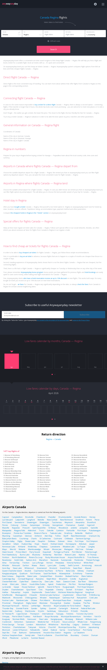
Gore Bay (6, 568)
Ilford (4, 638)
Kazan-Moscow (44, 482)
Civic (41, 589)
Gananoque (35, 525)
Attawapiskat (64, 573)
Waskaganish (21, 595)
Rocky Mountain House (55, 557)
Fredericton (61, 584)
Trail (14, 632)
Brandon (59, 576)
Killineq (80, 571)
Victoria (42, 627)
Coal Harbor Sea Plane (43, 571)
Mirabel (43, 597)
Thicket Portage (93, 560)
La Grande (6, 587)
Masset (88, 568)
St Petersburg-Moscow (12, 457)
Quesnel (52, 608)
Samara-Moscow (45, 484)
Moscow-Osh (78, 489)
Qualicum (23, 573)
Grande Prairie (22, 608)
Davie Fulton (50, 592)
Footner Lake (7, 600)
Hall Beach (37, 616)
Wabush (79, 619)
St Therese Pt (8, 614)
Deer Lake (49, 581)
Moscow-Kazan (44, 475)
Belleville (78, 533)
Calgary (76, 624)
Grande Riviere (80, 517)
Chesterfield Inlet (9, 581)
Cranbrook (6, 622)
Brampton (6, 533)
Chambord (40, 517)
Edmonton (93, 581)
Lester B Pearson (20, 630)
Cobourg (14, 525)
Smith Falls (18, 560)
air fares (21, 284)
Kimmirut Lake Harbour (50, 595)
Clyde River (24, 581)
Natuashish (82, 597)
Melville (41, 520)
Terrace (20, 624)
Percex (5, 525)
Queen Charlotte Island (12, 571)
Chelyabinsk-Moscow (80, 475)
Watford (88, 533)
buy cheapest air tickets (27, 252)
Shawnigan (44, 522)
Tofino (58, 536)
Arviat (4, 584)
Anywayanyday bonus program (32, 272)
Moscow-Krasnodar (12, 475)
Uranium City (94, 536)
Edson (24, 584)
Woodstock (63, 528)
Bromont (53, 568)
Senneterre (19, 522)
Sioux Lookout (68, 622)
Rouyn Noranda (51, 616)
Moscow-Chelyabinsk (80, 471)
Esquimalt (47, 552)
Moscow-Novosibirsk (80, 455)
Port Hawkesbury (9, 554)
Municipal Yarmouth (10, 606)
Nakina (82, 554)
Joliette (74, 528)
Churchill (52, 627)
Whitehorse (53, 624)
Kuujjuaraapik (68, 587)
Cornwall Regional (25, 579)
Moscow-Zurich (79, 478)
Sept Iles (5, 632)
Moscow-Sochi (9, 466)
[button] (52, 374)
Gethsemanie (35, 632)
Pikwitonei (14, 638)
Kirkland (21, 546)
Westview (43, 603)
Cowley (62, 565)
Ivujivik (26, 592)
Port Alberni (45, 600)
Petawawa (59, 563)
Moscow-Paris (44, 455)
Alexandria (80, 522)
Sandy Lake (30, 635)
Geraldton (6, 544)
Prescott (26, 528)
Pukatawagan (95, 530)
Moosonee (17, 597)
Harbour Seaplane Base (12, 635)
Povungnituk (55, 603)
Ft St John (56, 622)
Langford (31, 520)
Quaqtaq (76, 603)
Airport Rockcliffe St (76, 557)
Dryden (5, 589)
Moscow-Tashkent (80, 480)
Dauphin (41, 541)
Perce (97, 520)
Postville (84, 611)
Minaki (46, 549)
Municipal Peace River (62, 600)
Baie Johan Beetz (9, 538)
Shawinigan (32, 522)
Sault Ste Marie (50, 573)
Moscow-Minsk (44, 487)
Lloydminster (68, 595)
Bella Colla (70, 571)
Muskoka (36, 554)
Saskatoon (30, 622)
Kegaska (67, 632)
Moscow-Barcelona (80, 460)
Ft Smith (74, 611)
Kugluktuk (83, 579)
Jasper (92, 544)
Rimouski (16, 565)
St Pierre (59, 571)
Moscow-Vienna (45, 469)
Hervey (92, 517)
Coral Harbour (74, 630)
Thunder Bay (7, 608)
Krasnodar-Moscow (12, 478)
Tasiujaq (59, 614)
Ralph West (51, 579)
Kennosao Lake (8, 546)
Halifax (5, 592)
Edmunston (63, 611)
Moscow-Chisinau (45, 460)
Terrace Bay (14, 563)
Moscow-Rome (44, 478)
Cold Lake (93, 597)
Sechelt (69, 589)
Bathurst (23, 632)
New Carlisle (52, 520)
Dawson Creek (69, 581)
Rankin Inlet (7, 611)
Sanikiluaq (51, 611)
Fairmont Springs (83, 538)
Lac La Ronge (37, 563)
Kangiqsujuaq (56, 619)
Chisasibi (33, 595)
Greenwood (42, 568)
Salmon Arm (31, 560)
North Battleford (19, 557)
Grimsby (46, 525)
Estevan (61, 541)
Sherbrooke (30, 611)
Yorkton (5, 557)
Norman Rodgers (85, 584)
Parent (89, 520)
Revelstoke (6, 560)
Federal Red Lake (88, 608)
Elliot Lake (14, 584)
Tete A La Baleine (44, 635)
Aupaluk (87, 600)
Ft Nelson (96, 624)
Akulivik (28, 571)
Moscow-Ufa (44, 473)
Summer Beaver (38, 638)
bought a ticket (19, 207)
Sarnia (62, 630)
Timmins (69, 614)
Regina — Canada (53, 439)
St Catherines (45, 538)
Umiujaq (5, 616)
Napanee (16, 528)
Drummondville (65, 517)
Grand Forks (65, 568)
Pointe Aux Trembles (22, 533)
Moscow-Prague (79, 464)
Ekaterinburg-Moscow (13, 487)
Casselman (17, 536)
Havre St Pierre (53, 587)
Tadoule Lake (55, 533)
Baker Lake (32, 576)
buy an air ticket (26, 256)
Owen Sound (7, 552)
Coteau (24, 525)
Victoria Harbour (74, 563)
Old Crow (79, 549)
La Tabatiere (79, 632)
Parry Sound (34, 552)
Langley (91, 546)
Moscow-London (45, 471)
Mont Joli (6, 630)
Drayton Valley (8, 541)
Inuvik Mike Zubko (37, 584)
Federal (54, 630)
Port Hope (81, 530)
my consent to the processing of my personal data (53, 320)
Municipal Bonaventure (71, 616)
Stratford (79, 520)
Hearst (45, 544)
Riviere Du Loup (35, 557)
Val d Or (97, 616)
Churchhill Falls (61, 635)
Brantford (91, 522)
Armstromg (87, 565)
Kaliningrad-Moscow (80, 469)
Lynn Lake (52, 565)
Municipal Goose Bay (67, 627)
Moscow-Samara (45, 480)
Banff (66, 536)
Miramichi (63, 579)
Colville (73, 579)
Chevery (59, 589)
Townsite (89, 573)
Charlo (34, 538)
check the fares (82, 284)
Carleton (60, 530)
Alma (4, 563)
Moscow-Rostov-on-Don (13, 480)
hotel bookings (90, 272)
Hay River (90, 589)
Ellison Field (81, 595)
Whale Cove (82, 622)
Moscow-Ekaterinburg (13, 484)
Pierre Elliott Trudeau (21, 616)
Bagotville (20, 576)
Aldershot (32, 530)
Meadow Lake (68, 546)
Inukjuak (77, 600)
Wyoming (6, 536)
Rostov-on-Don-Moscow (13, 482)
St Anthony (77, 573)
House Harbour (28, 587)
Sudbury (18, 611)
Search (53, 49)
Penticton (6, 627)
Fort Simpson (92, 541)
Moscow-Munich (11, 491)
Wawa (34, 565)
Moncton (47, 606)
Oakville (50, 530)
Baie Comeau (7, 576)
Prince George (8, 624)
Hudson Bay (26, 544)
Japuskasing (94, 627)
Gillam (16, 544)
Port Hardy (87, 630)
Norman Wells (19, 619)
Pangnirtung (95, 622)
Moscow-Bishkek (79, 482)
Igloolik (41, 587)
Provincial (6, 603)
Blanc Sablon (86, 576)
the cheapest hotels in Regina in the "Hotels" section (30, 213)
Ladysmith (19, 520)
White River (88, 563)
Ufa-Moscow (44, 489)
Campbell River (46, 576)
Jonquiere (84, 528)
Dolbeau (51, 541)
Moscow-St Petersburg (12, 455)
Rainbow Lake (22, 600)
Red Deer (58, 554)
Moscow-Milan (78, 473)
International (47, 614)
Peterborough (91, 552)
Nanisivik (54, 560)
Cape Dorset (22, 614)
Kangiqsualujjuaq (9, 573)
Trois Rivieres (93, 557)
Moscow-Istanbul (11, 489)
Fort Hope (79, 541)
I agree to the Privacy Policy (81, 320)
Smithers (85, 624)
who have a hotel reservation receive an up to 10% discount (45, 278)
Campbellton (17, 517)
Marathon (43, 560)
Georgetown (57, 525)
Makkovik (6, 597)
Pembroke (78, 560)
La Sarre (24, 638)
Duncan (94, 635)
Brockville (29, 517)
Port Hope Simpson (85, 587)
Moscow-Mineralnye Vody (13, 471)
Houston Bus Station (52, 632)
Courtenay (23, 538)
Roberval (74, 608)
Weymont (69, 522)
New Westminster (78, 536)
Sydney (43, 608)
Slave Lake (17, 568)
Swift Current (73, 565)
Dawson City (36, 581)
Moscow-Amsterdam (80, 466)
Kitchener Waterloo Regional (70, 592)
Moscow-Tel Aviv (45, 464)
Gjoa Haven (31, 589)
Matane (22, 549)
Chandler (52, 517)
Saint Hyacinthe (39, 528)
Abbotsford (41, 624)
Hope (37, 544)
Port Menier (77, 552)
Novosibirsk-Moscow (80, 457)
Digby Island (31, 603)
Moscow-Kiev (9, 469)
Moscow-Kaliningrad (80, 462)
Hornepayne (71, 544)
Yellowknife (35, 630)
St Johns (82, 627)
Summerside (66, 560)
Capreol (5, 517)
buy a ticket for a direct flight (45, 105)
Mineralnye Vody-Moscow (13, 473)
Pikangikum (18, 603)
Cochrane (58, 538)
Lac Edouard (7, 520)
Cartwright (63, 608)
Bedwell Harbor (72, 576)
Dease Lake (30, 541)
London (30, 624)
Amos (69, 541)
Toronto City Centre (84, 614)
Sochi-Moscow (9, 464)
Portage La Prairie (61, 552)
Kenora (25, 606)
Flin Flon (72, 584)
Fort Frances (35, 573)
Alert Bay (48, 536)
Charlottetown (17, 589)
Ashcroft (98, 565)
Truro (41, 530)
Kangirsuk (89, 592)
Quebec (67, 603)
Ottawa (34, 600)
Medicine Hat (43, 622)
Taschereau (57, 522)
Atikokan (82, 544)
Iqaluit (50, 584)
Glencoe (28, 536)
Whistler (5, 565)
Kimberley (47, 554)
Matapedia (6, 530)
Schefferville (7, 595)
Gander (34, 608)
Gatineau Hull (68, 597)
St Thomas (92, 554)
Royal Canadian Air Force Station (67, 606)
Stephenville (37, 592)
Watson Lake (70, 554)
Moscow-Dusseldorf (80, 484)
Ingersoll (90, 525)
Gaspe (16, 587)
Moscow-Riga (44, 466)
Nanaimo (40, 579)
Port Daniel (7, 522)
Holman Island (57, 544)
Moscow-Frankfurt (46, 462)
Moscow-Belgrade (79, 487)
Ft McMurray (94, 595)
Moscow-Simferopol (11, 460)
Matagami (68, 549)
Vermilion (87, 616)
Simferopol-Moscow (11, 462)
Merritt (13, 549)
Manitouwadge (34, 549)
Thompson (34, 614)
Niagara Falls (19, 530)
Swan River (77, 568)
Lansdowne (55, 546)
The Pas (86, 603)
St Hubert (79, 589)
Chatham (90, 571)
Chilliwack (69, 538)
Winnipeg (69, 619)
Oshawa (89, 549)
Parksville (70, 530)
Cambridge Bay (8, 579)
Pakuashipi (15, 592)
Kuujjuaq (6, 619)
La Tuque (81, 546)
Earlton (26, 565)
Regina (87, 606)
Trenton (25, 563)
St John (41, 611)
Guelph (81, 525)
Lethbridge (35, 606)
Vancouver (31, 619)
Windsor (96, 603)
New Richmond (66, 520)
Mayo (4, 549)
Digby (19, 541)
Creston (85, 635)
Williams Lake (91, 619)
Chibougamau (31, 597)
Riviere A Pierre (40, 533)
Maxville (5, 528)
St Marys (52, 528)
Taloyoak (32, 627)
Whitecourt (29, 568)
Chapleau (43, 546)
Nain (58, 581)
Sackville (94, 528)
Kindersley (32, 546)
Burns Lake (24, 554)
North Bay (65, 624)
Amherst (38, 536)
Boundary (75, 635)
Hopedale (49, 589)
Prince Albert (21, 552)
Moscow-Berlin (44, 491)
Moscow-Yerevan (45, 457)
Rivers (42, 565)
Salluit (45, 630)
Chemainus (70, 525)
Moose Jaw (56, 549)
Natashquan (54, 597)
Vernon (49, 563)
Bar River (82, 581)
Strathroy (68, 533)
